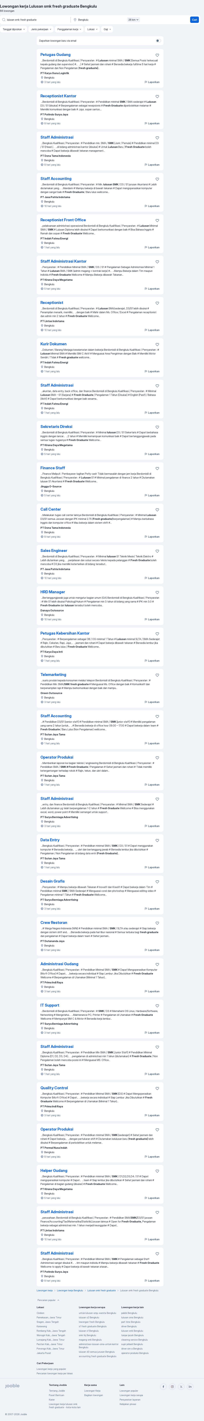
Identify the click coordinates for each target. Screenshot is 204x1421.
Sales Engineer (53, 550)
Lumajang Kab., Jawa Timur (50, 1339)
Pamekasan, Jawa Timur (49, 1317)
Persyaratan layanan (130, 1399)
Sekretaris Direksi (56, 426)
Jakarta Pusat (44, 1353)
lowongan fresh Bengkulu (92, 1322)
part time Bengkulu (130, 1322)
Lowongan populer (129, 1390)
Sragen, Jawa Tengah (48, 1322)
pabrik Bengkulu (129, 1313)
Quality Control (54, 1088)
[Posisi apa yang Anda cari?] (35, 19)
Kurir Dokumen (53, 344)
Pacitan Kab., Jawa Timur (49, 1344)
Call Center (50, 509)
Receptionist (51, 302)
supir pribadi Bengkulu (132, 1344)
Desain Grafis (52, 881)
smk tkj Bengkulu (87, 1335)
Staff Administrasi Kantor (63, 261)
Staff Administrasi (56, 137)
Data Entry (49, 840)
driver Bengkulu (129, 1326)
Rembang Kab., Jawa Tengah (51, 1330)
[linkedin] (190, 1386)
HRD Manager (52, 592)
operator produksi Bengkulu (135, 1353)
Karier (52, 1399)
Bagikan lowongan (93, 1395)
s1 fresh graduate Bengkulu (93, 1326)
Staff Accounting (56, 178)
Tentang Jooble (57, 1390)
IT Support (49, 1005)
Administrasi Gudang (59, 964)
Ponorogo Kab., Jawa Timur (50, 1348)
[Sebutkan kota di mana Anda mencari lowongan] (106, 19)
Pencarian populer (49, 1300)
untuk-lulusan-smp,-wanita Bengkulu (97, 1313)
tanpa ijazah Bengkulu (132, 1335)
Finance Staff (52, 468)
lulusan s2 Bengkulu (89, 1317)
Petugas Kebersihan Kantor (65, 633)
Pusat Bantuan (56, 1395)
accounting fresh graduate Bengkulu (97, 1356)
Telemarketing (53, 674)
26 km (133, 20)
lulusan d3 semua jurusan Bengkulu (97, 1351)
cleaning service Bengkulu (134, 1339)
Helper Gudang (53, 1170)
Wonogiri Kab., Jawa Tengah (51, 1335)
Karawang (42, 1326)
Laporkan (152, 82)
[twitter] (181, 1386)
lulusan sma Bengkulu (132, 1317)
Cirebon (40, 1313)
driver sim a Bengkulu (132, 1348)
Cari (194, 19)
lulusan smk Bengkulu (132, 1330)
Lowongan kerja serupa (131, 1395)
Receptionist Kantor (58, 96)
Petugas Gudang (55, 54)
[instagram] (172, 1386)
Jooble (23, 1414)
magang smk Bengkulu (90, 1339)
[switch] (158, 40)
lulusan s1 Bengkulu (89, 1330)
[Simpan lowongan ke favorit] (157, 55)
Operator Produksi (56, 757)
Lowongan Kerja (92, 1390)
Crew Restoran (53, 922)
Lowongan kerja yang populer (51, 1369)
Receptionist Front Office (63, 220)
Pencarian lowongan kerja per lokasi (55, 1373)
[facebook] (163, 1386)
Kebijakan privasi (128, 1404)
